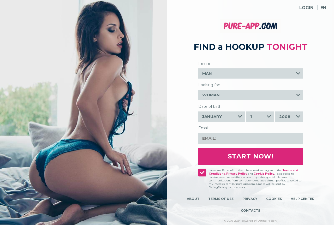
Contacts (250, 210)
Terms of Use (221, 199)
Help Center (302, 199)
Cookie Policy (264, 173)
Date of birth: (210, 106)
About (193, 199)
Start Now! (250, 156)
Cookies (274, 199)
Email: (203, 128)
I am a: (204, 63)
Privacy (249, 199)
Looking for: (209, 84)
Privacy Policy (236, 173)
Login (306, 7)
